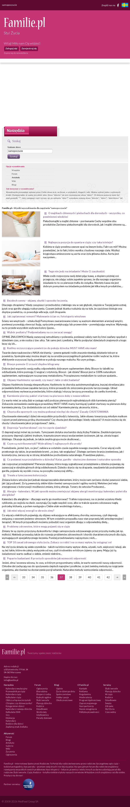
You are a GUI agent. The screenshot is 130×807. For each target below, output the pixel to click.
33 (23, 577)
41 (98, 577)
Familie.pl (7, 208)
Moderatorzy (85, 697)
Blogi (14, 185)
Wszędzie (16, 170)
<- (14, 577)
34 (33, 577)
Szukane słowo (14, 147)
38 (70, 577)
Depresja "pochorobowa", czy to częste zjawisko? (36, 427)
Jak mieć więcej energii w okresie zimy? (30, 510)
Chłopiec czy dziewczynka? (19, 703)
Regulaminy (85, 694)
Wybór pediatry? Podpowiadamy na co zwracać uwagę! (39, 332)
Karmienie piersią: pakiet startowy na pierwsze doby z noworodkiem (48, 395)
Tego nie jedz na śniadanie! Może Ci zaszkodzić (76, 271)
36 (51, 577)
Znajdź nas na (110, 5)
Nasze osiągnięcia (88, 709)
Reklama (83, 691)
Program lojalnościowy (90, 700)
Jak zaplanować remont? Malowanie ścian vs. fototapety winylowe (46, 316)
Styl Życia (109, 709)
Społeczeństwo (63, 694)
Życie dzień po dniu (65, 691)
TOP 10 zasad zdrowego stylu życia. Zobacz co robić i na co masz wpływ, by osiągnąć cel (59, 542)
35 (42, 577)
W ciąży (109, 694)
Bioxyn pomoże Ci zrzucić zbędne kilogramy (33, 364)
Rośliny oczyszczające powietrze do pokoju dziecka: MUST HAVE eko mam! (52, 348)
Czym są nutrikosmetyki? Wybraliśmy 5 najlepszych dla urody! (44, 443)
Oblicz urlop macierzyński (18, 700)
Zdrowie (109, 706)
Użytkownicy (42, 715)
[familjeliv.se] (125, 5)
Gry (8, 715)
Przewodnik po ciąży (15, 691)
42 (108, 577)
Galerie (9, 746)
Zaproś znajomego (88, 703)
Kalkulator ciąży (13, 697)
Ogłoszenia (42, 688)
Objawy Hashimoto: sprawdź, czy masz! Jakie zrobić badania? (43, 380)
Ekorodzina (41, 691)
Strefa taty (41, 712)
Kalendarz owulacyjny (16, 688)
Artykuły (16, 177)
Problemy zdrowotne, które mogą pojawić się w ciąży (38, 526)
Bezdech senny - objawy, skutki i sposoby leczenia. (37, 300)
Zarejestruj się (29, 48)
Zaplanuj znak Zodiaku (17, 726)
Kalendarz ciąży (13, 694)
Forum (14, 174)
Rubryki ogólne (43, 697)
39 (80, 577)
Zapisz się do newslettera (16, 53)
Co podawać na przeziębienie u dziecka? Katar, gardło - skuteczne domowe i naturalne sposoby (64, 459)
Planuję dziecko (44, 703)
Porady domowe (44, 718)
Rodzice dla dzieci (14, 723)
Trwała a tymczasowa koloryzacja (27, 475)
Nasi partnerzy (86, 706)
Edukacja (10, 718)
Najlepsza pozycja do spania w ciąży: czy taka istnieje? (80, 242)
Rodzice (40, 706)
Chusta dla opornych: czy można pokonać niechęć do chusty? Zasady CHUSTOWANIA (57, 411)
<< (7, 577)
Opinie (59, 688)
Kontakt (83, 688)
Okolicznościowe (64, 700)
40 (89, 577)
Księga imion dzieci (15, 706)
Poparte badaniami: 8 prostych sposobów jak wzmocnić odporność (46, 558)
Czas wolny (110, 712)
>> (124, 577)
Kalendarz (11, 721)
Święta (108, 703)
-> (117, 577)
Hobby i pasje (62, 697)
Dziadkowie (42, 709)
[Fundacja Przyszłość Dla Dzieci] (27, 784)
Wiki (14, 181)
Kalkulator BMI (13, 712)
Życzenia (10, 751)
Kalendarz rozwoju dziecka (19, 709)
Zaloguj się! (11, 48)
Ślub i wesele (42, 700)
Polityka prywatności (89, 712)
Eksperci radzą (43, 694)
